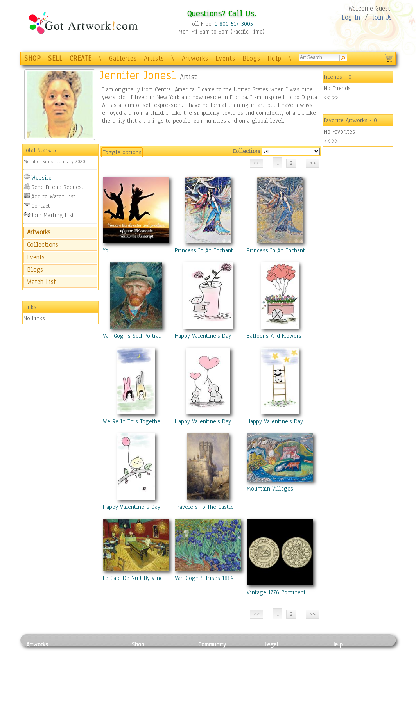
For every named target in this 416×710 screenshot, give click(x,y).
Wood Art (88, 670)
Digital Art (39, 679)
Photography (42, 662)
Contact (40, 206)
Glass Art (88, 697)
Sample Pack (347, 662)
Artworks (195, 58)
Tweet (338, 706)
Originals (143, 697)
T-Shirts (142, 688)
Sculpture (38, 697)
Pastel (85, 662)
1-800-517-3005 (234, 24)
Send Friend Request (57, 187)
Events (225, 58)
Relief (84, 653)
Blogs (251, 58)
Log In (351, 17)
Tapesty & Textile (98, 688)
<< (327, 98)
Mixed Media (42, 688)
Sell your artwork (220, 688)
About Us (342, 670)
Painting (37, 653)
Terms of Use (281, 662)
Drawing (36, 670)
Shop (138, 644)
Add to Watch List (53, 196)
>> (335, 98)
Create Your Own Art (157, 706)
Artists (154, 58)
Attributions (277, 670)
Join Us (382, 17)
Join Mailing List (52, 215)
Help (274, 58)
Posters (141, 670)
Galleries (123, 58)
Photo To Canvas (152, 653)
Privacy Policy (282, 653)
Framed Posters (151, 662)
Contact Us (344, 653)
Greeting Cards (150, 679)
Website (41, 178)
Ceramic (87, 679)
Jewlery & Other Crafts (100, 706)
